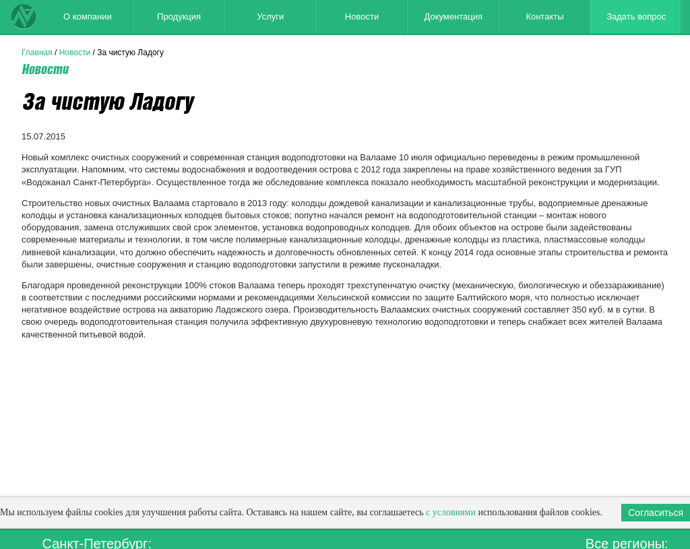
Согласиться (655, 512)
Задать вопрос (636, 16)
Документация (453, 16)
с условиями (451, 512)
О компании (87, 16)
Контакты (544, 16)
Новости (362, 16)
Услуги (270, 16)
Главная (37, 52)
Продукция (179, 16)
